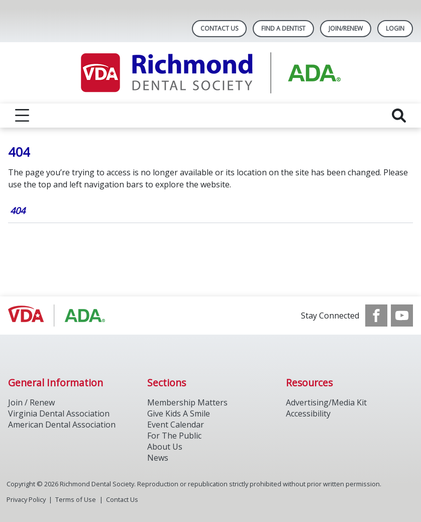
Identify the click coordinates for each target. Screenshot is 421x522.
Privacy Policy (26, 499)
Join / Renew (31, 402)
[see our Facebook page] (376, 315)
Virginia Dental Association (59, 413)
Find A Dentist (283, 28)
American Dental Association (62, 424)
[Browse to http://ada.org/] (59, 315)
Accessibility (308, 413)
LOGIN (395, 28)
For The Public (174, 435)
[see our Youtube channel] (402, 315)
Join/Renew (346, 28)
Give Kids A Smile (178, 413)
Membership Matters (187, 402)
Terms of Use (75, 499)
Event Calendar (175, 424)
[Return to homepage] (211, 72)
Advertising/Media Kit (326, 402)
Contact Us (219, 28)
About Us (164, 446)
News (157, 457)
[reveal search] (399, 115)
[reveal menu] (22, 115)
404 (17, 210)
